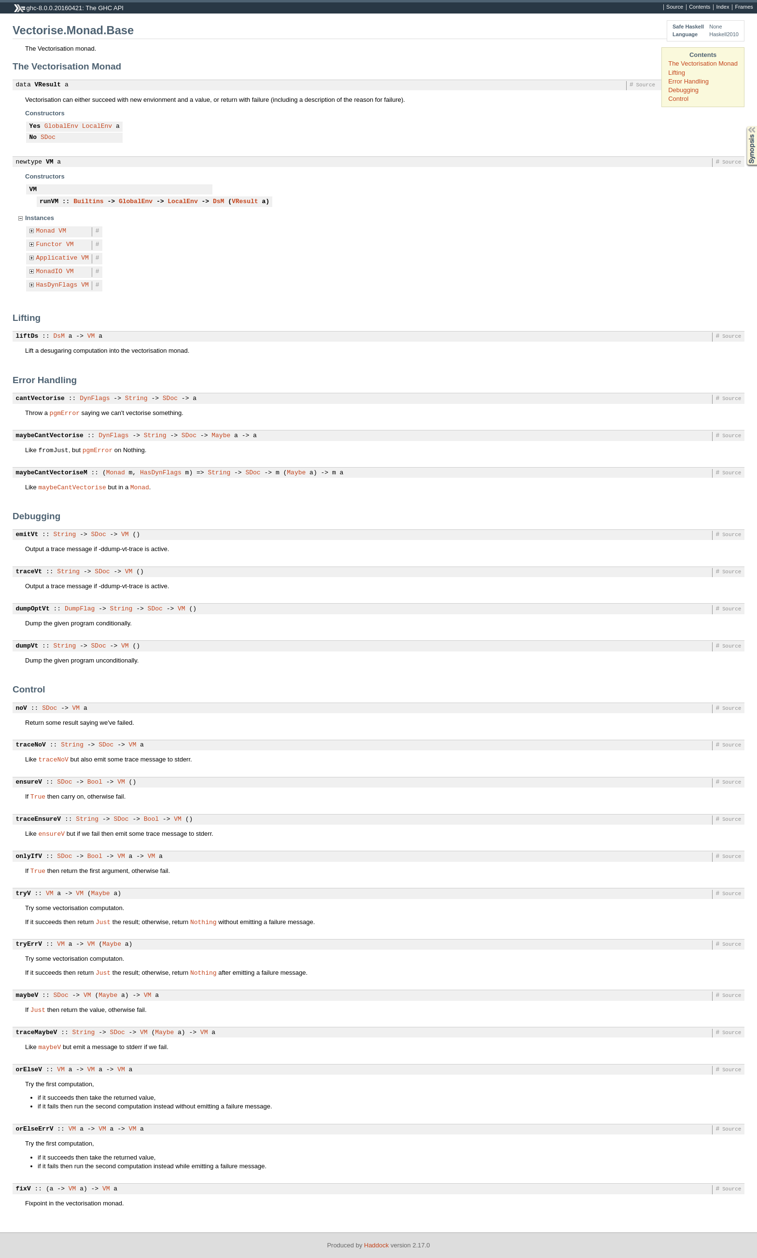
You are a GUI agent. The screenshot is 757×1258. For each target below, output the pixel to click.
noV (21, 708)
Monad (45, 231)
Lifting (676, 72)
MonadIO (49, 271)
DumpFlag (80, 609)
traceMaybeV (36, 1032)
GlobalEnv (61, 126)
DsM (218, 201)
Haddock (376, 1245)
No (33, 137)
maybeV (27, 995)
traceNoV (31, 745)
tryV (23, 893)
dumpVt (27, 646)
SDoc (48, 137)
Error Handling (688, 81)
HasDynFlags (57, 285)
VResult (48, 85)
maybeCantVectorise (50, 435)
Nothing (203, 921)
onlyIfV (29, 856)
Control (678, 98)
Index (722, 7)
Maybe (220, 435)
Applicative (57, 258)
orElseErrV (35, 1129)
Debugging (683, 90)
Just (103, 921)
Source (674, 7)
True (37, 796)
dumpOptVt (33, 609)
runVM (49, 201)
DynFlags (95, 398)
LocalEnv (97, 126)
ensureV (29, 782)
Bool (94, 782)
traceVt (29, 571)
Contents (699, 7)
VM (50, 162)
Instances (39, 217)
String (136, 398)
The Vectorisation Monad (703, 63)
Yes (35, 126)
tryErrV (29, 944)
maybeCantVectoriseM (51, 473)
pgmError (65, 412)
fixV (23, 1189)
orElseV (29, 1069)
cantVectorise (40, 398)
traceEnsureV (38, 819)
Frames (744, 7)
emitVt (27, 534)
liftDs (27, 336)
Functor (49, 244)
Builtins (88, 201)
